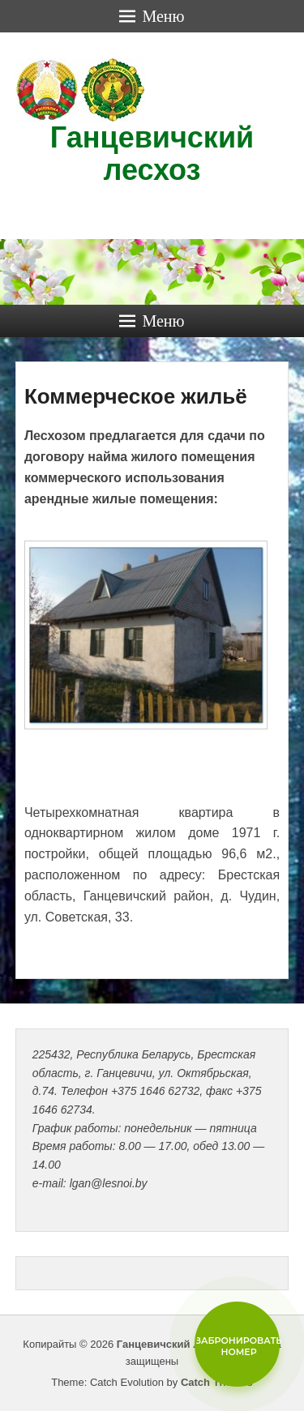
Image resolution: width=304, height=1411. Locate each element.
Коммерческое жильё (135, 396)
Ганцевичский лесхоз (152, 153)
